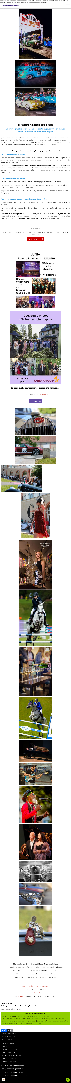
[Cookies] (3, 1079)
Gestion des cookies (49, 1081)
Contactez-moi (35, 401)
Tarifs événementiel (35, 239)
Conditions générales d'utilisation (35, 1081)
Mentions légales (21, 1081)
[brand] (10, 5)
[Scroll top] (68, 1080)
